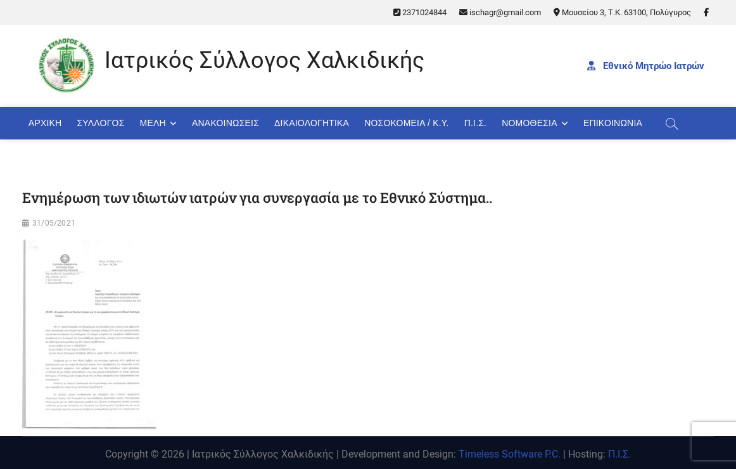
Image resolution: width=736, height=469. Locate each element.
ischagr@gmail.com (500, 12)
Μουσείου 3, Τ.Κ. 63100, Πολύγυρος (622, 12)
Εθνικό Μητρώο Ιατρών (645, 66)
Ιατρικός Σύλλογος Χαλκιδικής (264, 60)
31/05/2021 (53, 223)
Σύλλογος (100, 123)
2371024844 (420, 12)
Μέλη (153, 123)
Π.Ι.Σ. (475, 123)
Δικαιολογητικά (311, 123)
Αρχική (45, 123)
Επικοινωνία (612, 123)
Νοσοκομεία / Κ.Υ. (406, 123)
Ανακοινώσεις (225, 123)
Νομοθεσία (529, 123)
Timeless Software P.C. (510, 454)
